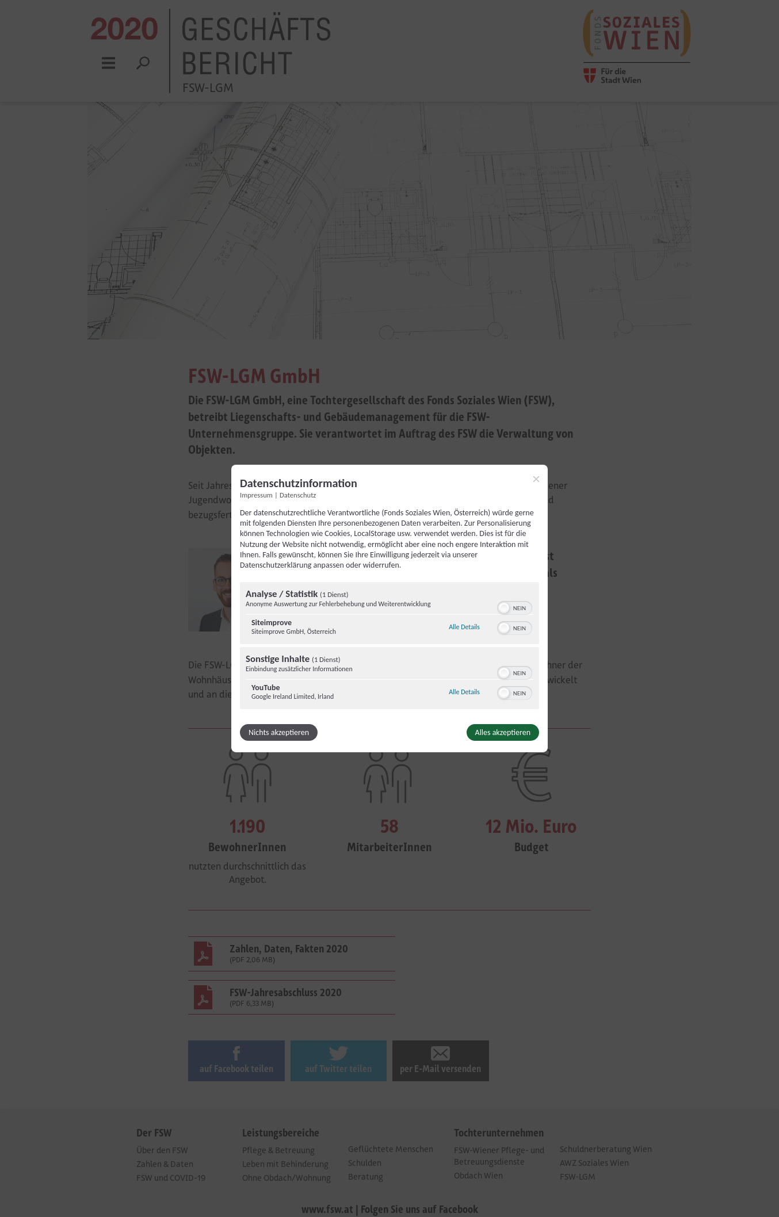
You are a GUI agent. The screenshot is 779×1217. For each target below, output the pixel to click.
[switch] (514, 607)
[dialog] (389, 608)
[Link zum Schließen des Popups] (536, 479)
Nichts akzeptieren (279, 732)
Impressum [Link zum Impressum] (256, 495)
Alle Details (464, 627)
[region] (389, 647)
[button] (504, 608)
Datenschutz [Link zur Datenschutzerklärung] (298, 495)
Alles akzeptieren (502, 732)
